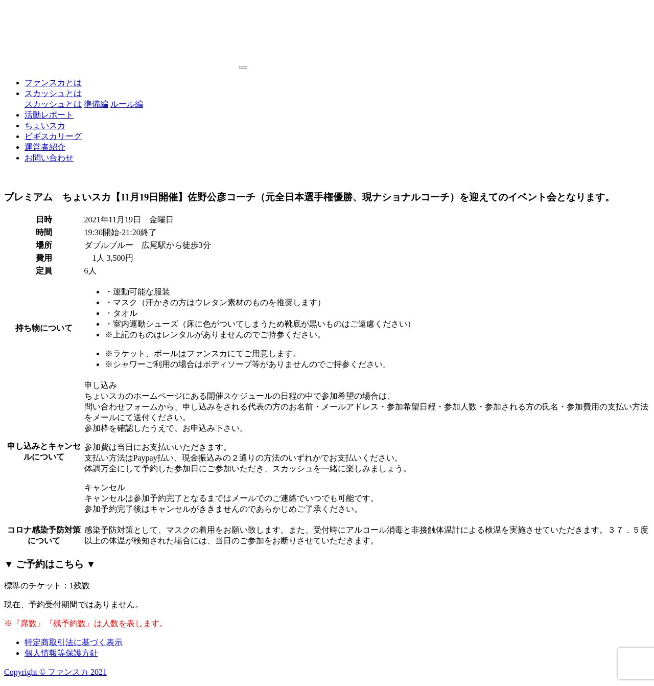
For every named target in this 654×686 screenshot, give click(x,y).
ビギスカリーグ (53, 136)
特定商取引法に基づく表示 (74, 642)
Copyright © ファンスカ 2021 (55, 672)
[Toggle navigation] (243, 67)
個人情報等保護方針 (61, 653)
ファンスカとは (53, 82)
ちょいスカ (45, 125)
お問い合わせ (49, 157)
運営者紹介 (45, 147)
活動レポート (49, 114)
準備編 (96, 104)
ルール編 (126, 104)
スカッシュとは (53, 93)
